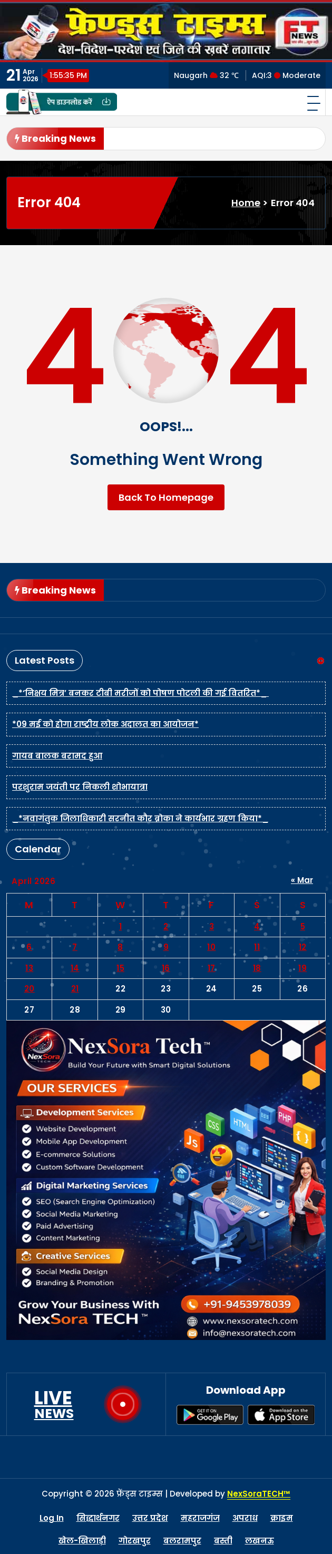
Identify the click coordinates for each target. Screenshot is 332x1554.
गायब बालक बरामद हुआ (57, 755)
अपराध (245, 1517)
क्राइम (281, 1517)
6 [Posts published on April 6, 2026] (29, 947)
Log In (52, 1517)
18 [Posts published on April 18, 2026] (257, 968)
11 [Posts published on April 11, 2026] (257, 947)
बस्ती (223, 1540)
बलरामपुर (182, 1540)
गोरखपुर (135, 1540)
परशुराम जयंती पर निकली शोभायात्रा (80, 786)
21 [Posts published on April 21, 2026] (75, 988)
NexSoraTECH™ (258, 1493)
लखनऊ (259, 1540)
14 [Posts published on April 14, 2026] (75, 968)
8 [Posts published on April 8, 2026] (120, 947)
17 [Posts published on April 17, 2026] (212, 968)
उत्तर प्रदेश (150, 1517)
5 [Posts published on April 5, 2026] (303, 926)
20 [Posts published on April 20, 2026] (29, 988)
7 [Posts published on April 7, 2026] (74, 947)
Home (245, 202)
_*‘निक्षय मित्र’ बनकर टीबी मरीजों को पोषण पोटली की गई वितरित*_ (140, 692)
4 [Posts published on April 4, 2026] (257, 926)
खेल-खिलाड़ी (82, 1540)
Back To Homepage (166, 497)
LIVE (54, 1404)
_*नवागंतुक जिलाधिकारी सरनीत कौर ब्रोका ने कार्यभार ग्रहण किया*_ (140, 818)
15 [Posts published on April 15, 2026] (120, 968)
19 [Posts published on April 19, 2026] (302, 968)
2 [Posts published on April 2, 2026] (166, 926)
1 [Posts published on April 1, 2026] (120, 926)
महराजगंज (200, 1517)
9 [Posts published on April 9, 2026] (166, 947)
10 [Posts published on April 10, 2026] (211, 947)
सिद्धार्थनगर (98, 1517)
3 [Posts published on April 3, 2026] (211, 926)
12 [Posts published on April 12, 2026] (303, 947)
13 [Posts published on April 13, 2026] (29, 968)
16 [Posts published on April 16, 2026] (166, 968)
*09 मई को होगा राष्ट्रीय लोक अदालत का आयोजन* (105, 724)
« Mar (302, 880)
